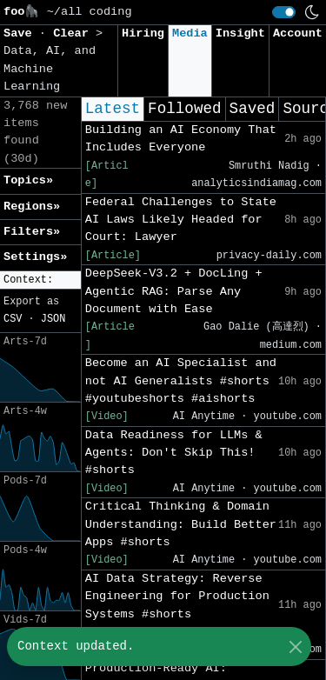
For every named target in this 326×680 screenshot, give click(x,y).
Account (298, 33)
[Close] (295, 646)
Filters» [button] (31, 231)
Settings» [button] (35, 256)
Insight (240, 33)
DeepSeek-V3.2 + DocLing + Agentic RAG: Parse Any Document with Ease (174, 291)
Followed (184, 108)
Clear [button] (74, 33)
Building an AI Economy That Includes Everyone (180, 138)
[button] (40, 280)
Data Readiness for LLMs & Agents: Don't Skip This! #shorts (174, 453)
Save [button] (21, 33)
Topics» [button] (28, 180)
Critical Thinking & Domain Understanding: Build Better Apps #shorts (180, 524)
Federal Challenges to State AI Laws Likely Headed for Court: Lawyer (180, 220)
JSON (53, 319)
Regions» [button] (31, 206)
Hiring (143, 33)
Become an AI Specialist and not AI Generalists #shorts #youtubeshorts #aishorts (180, 381)
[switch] (284, 12)
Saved (253, 108)
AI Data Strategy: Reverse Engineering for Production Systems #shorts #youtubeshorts (177, 605)
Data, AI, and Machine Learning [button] (49, 68)
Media (190, 33)
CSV (12, 319)
